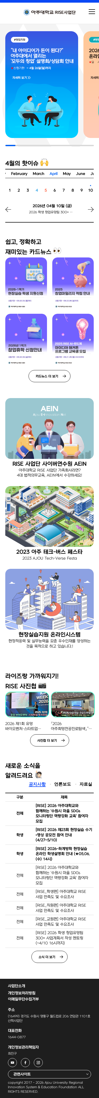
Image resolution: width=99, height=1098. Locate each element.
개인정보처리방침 (21, 993)
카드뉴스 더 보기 (47, 376)
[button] (84, 213)
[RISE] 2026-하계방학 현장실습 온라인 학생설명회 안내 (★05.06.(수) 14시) (63, 854)
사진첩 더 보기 (47, 740)
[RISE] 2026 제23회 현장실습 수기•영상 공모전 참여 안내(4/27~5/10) (64, 835)
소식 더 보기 (47, 957)
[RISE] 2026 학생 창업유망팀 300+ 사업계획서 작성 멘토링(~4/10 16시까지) (59, 938)
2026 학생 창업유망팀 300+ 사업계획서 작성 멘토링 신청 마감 (52, 212)
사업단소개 (16, 986)
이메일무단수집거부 (23, 999)
